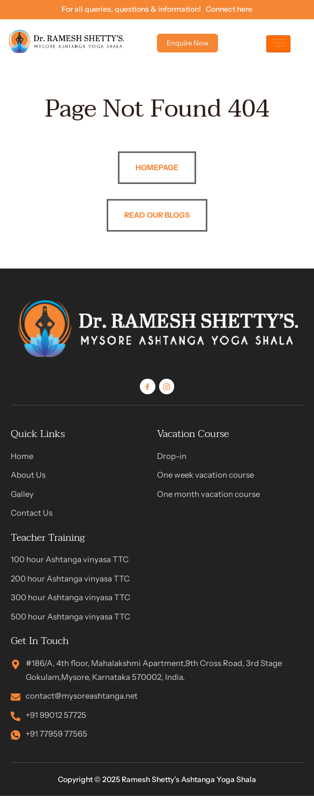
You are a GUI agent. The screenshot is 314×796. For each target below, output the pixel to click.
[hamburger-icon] (278, 44)
